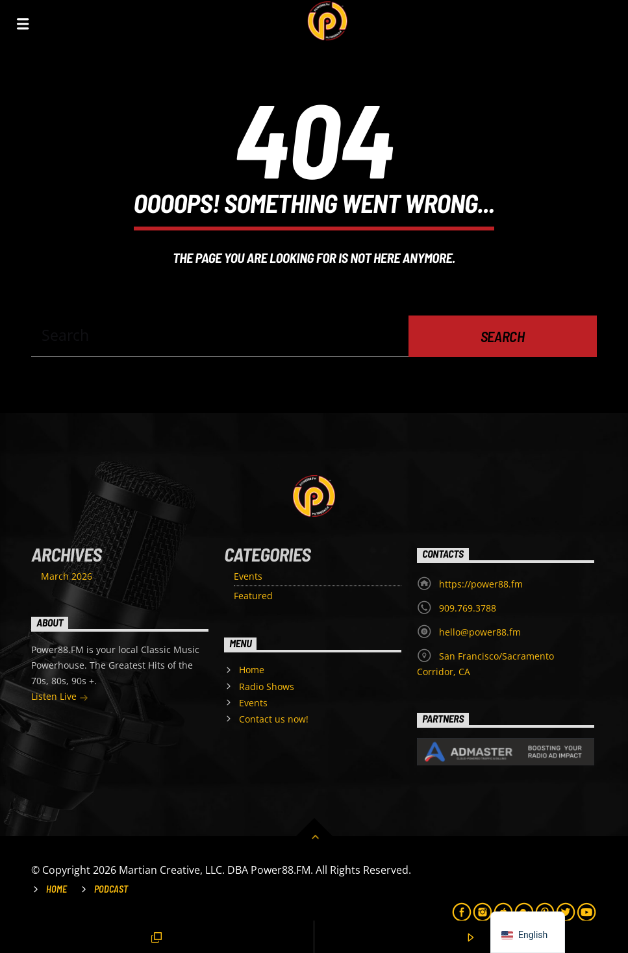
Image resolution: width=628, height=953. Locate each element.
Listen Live (59, 697)
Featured (253, 595)
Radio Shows (266, 686)
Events (248, 576)
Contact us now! (273, 719)
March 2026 (66, 576)
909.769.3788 (467, 608)
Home (251, 669)
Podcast (111, 889)
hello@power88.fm (480, 632)
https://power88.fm (481, 584)
